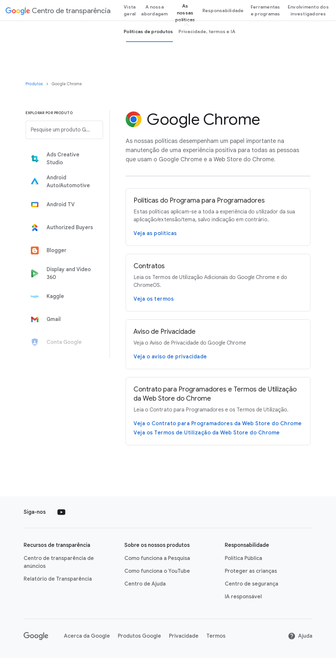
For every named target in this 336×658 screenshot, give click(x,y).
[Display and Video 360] (62, 273)
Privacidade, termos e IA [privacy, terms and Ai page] (206, 31)
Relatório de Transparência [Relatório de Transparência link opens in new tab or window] (58, 579)
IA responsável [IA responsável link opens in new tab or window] (243, 596)
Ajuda (300, 636)
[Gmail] (62, 319)
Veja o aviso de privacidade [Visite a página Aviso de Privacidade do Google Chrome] (170, 356)
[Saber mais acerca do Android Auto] (62, 181)
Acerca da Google (87, 636)
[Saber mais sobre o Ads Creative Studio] (62, 158)
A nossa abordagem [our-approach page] (154, 10)
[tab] (62, 158)
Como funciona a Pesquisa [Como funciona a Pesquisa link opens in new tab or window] (157, 558)
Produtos (35, 83)
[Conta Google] (62, 342)
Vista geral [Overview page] (130, 10)
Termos (215, 636)
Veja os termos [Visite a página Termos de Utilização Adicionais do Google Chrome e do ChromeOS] (154, 299)
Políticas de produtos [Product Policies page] (148, 31)
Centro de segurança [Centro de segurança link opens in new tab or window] (251, 584)
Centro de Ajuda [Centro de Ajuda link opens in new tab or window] (145, 584)
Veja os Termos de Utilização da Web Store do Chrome (207, 432)
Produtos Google (139, 636)
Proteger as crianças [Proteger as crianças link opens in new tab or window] (251, 571)
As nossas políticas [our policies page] (185, 13)
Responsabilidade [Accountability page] (223, 10)
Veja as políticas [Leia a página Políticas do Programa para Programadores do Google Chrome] (155, 233)
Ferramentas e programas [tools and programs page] (265, 10)
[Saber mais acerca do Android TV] (62, 204)
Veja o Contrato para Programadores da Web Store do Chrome (218, 423)
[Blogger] (62, 250)
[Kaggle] (62, 296)
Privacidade (184, 636)
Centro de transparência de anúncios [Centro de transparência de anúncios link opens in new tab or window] (59, 562)
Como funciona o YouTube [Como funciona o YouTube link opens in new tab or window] (157, 571)
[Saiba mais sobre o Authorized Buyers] (62, 227)
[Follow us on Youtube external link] (61, 512)
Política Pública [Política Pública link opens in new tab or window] (243, 558)
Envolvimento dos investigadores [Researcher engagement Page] (308, 10)
